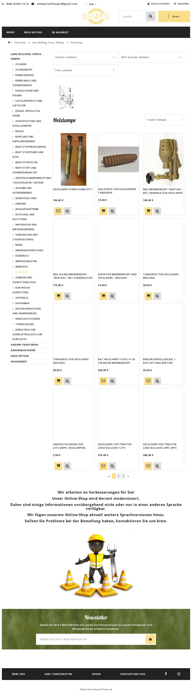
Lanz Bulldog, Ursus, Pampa (26, 56)
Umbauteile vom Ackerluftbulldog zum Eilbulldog (27, 334)
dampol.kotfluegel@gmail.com (57, 3)
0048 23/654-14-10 (15, 3)
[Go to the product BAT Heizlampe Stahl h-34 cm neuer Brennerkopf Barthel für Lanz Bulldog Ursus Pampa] (118, 329)
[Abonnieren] (150, 639)
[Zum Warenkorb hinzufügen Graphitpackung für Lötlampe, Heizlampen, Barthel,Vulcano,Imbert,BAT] (58, 466)
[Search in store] (138, 16)
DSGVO (96, 674)
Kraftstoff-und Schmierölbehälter (25, 170)
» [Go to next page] (128, 476)
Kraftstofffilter (26, 162)
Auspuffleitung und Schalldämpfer (27, 123)
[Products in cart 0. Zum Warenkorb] (174, 16)
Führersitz (22, 255)
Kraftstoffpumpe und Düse (28, 155)
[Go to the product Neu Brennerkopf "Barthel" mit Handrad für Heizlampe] (163, 159)
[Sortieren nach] (164, 119)
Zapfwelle (21, 297)
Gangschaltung (26, 198)
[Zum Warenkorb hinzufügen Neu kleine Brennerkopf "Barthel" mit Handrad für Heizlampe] (58, 296)
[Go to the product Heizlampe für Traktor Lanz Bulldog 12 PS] (118, 414)
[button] (67, 211)
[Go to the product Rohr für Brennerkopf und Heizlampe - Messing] (118, 244)
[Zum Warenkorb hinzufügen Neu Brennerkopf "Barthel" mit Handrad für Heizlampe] (148, 211)
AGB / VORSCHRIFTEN (58, 674)
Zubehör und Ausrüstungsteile (24, 280)
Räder (19, 244)
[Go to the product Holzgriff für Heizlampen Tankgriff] (118, 159)
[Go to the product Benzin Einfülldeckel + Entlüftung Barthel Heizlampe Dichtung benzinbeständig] (163, 329)
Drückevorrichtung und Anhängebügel (27, 311)
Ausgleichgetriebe (27, 209)
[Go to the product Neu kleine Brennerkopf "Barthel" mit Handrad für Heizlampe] (73, 244)
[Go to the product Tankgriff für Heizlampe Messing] (163, 244)
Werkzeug (21, 266)
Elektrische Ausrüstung (21, 290)
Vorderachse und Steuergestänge (25, 237)
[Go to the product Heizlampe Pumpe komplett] (73, 159)
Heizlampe (21, 272)
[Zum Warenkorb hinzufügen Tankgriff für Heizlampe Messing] (148, 296)
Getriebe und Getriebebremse (22, 190)
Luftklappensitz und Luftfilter (27, 103)
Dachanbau (22, 303)
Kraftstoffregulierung (30, 146)
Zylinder (21, 64)
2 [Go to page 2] (118, 476)
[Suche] (150, 16)
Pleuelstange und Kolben (26, 93)
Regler (19, 131)
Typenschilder (24, 324)
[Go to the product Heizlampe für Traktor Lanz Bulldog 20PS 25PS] (163, 414)
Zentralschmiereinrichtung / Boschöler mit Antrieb (31, 180)
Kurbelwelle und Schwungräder (25, 83)
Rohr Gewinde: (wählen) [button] (135, 57)
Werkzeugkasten (26, 261)
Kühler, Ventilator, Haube (26, 113)
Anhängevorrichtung (29, 250)
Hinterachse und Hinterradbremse (25, 227)
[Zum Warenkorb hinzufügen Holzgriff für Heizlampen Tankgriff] (103, 211)
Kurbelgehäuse (24, 75)
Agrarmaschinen (23, 350)
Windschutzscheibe (27, 318)
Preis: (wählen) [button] (63, 70)
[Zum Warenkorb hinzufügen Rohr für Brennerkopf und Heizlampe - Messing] (103, 296)
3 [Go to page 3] (123, 476)
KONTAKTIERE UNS (132, 674)
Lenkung (20, 203)
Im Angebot (19, 361)
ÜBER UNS (18, 674)
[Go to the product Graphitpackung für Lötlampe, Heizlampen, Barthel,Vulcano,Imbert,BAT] (73, 414)
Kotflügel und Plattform (23, 217)
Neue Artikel (20, 356)
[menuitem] (10, 32)
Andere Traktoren (24, 344)
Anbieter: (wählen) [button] (65, 57)
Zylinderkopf (24, 69)
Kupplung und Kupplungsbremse (24, 139)
